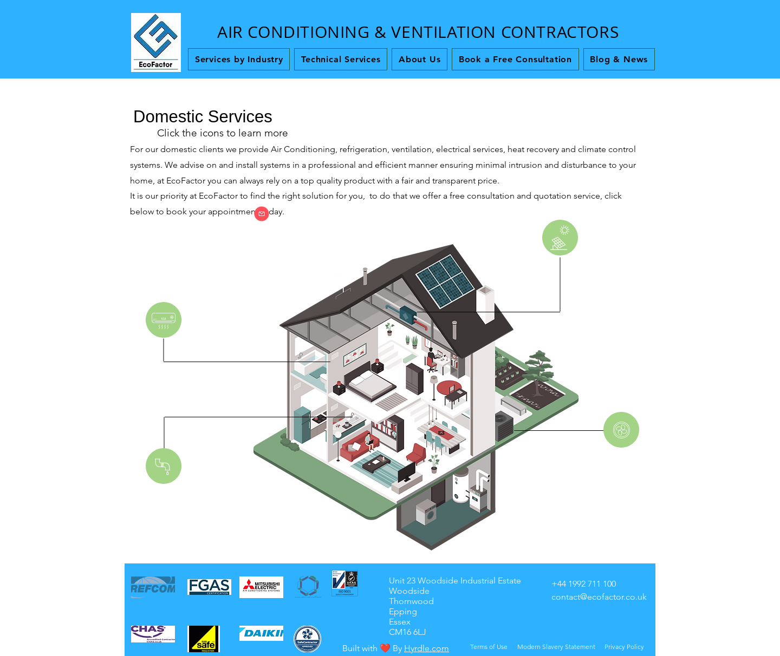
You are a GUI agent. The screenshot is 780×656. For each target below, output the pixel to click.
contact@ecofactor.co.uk (599, 597)
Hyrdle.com (426, 648)
